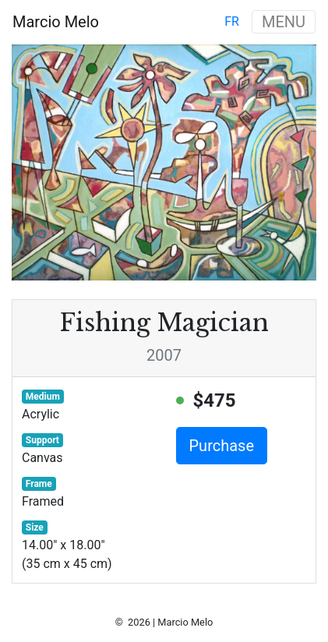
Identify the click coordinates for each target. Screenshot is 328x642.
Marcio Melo (55, 21)
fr (231, 21)
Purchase (222, 445)
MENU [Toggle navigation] (283, 21)
